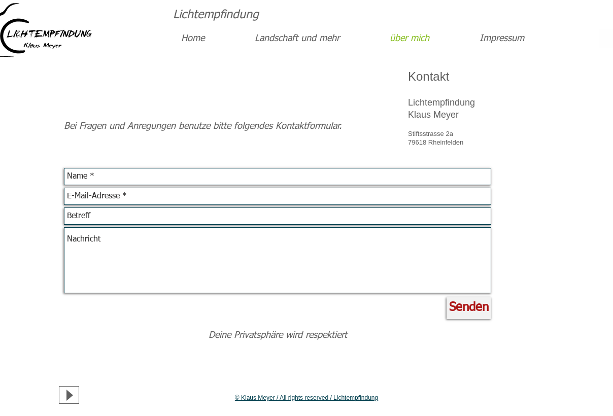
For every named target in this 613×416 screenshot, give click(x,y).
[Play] (69, 395)
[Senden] (469, 308)
